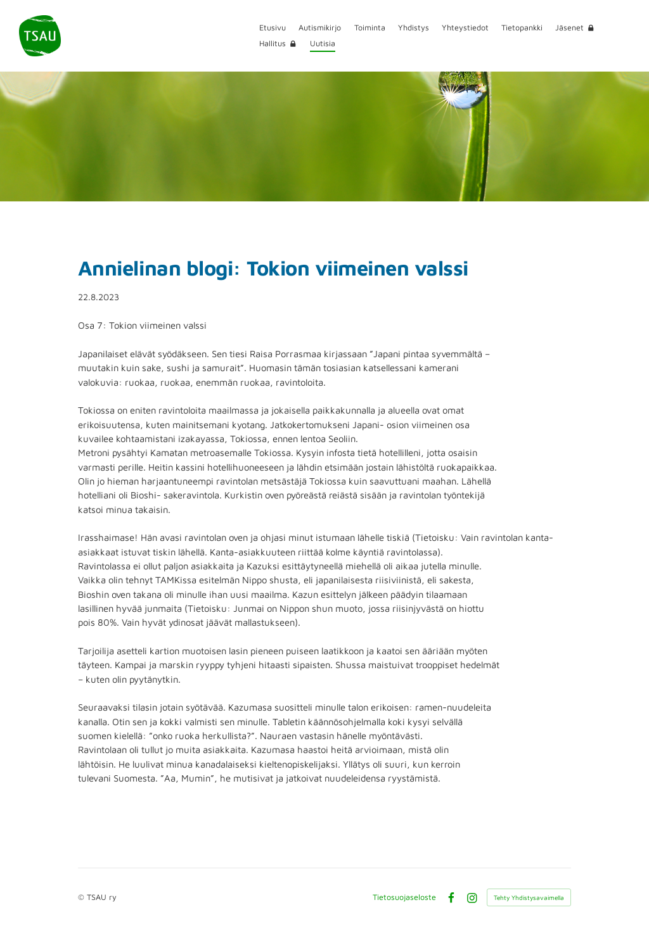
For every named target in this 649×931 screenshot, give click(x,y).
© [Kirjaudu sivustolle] (82, 897)
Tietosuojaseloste (404, 898)
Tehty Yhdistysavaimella (529, 897)
